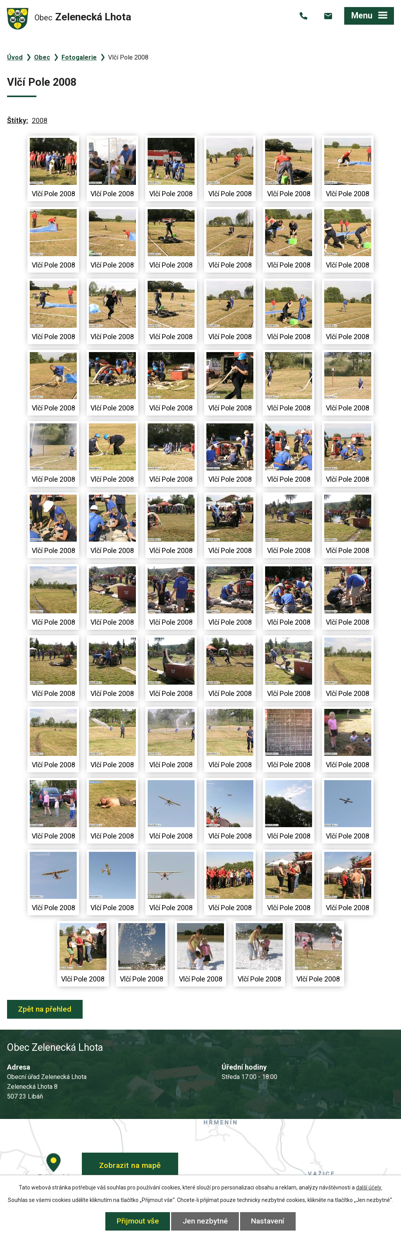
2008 (39, 120)
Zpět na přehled (45, 1009)
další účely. (369, 1187)
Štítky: (17, 120)
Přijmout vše (138, 1220)
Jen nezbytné (205, 1220)
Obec (42, 57)
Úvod (15, 57)
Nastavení (268, 1220)
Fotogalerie (79, 57)
